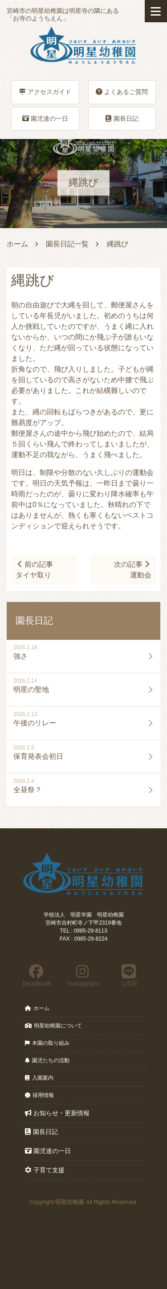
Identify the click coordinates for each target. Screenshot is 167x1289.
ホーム (17, 244)
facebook (36, 975)
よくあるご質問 (122, 91)
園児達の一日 (45, 118)
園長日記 (122, 118)
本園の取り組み (47, 1043)
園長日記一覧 (67, 244)
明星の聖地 (31, 689)
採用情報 (39, 1095)
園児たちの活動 (47, 1060)
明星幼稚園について (53, 1026)
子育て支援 (45, 1170)
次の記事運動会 (132, 570)
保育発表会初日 (38, 756)
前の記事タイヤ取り (34, 570)
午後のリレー (34, 723)
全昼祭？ (27, 790)
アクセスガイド (45, 91)
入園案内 (39, 1078)
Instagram (83, 975)
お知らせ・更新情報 (57, 1113)
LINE (129, 975)
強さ (20, 656)
